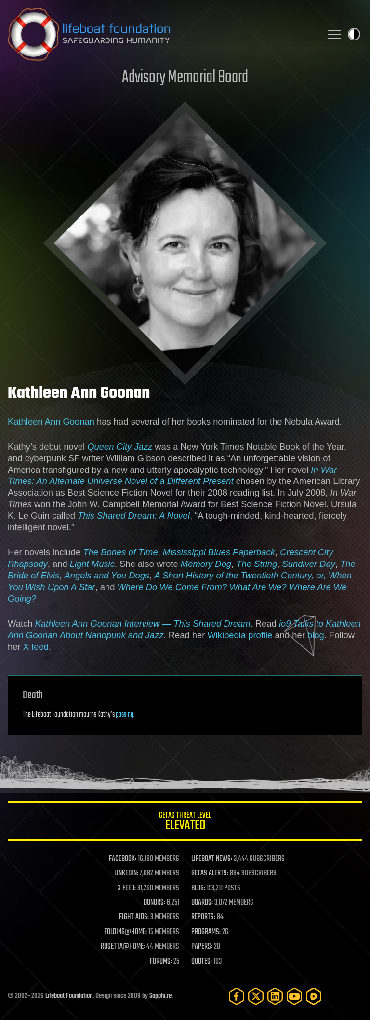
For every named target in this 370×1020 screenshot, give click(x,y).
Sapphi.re (160, 996)
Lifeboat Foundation (68, 996)
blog (315, 635)
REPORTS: (203, 917)
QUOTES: (201, 961)
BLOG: (198, 888)
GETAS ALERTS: (209, 873)
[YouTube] (294, 996)
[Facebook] (236, 996)
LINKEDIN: (126, 873)
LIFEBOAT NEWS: (211, 859)
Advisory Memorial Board (185, 78)
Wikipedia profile (239, 635)
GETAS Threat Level (185, 822)
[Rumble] (313, 996)
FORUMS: (161, 961)
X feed (36, 647)
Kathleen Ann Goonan (51, 421)
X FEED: (127, 888)
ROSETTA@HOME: (123, 946)
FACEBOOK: (122, 859)
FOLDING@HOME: (125, 932)
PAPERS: (201, 946)
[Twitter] (256, 996)
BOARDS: (202, 903)
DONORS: (154, 903)
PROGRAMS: (206, 932)
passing (124, 715)
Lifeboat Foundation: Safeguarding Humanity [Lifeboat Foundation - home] (161, 34)
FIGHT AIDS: (134, 917)
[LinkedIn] (275, 996)
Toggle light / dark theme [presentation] (354, 34)
